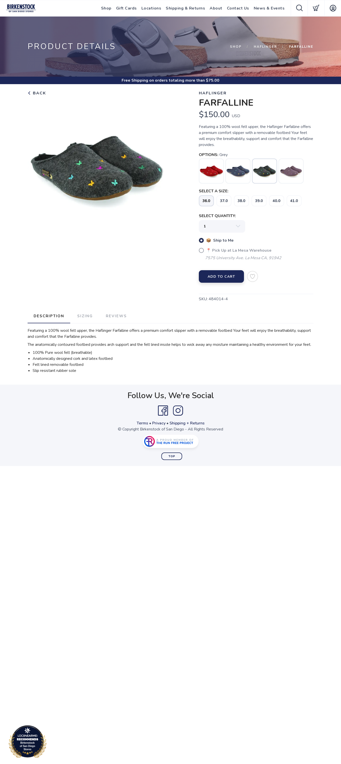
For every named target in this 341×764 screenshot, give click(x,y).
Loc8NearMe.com (49, 742)
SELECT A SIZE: (213, 191)
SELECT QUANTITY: (217, 216)
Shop (106, 8)
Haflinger (265, 47)
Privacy (158, 423)
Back (37, 93)
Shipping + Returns (187, 423)
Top (171, 456)
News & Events (269, 8)
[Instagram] (178, 410)
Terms (142, 423)
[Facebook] (162, 410)
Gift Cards (126, 8)
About (216, 8)
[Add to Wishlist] (252, 276)
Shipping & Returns (185, 8)
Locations (151, 8)
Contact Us (238, 8)
